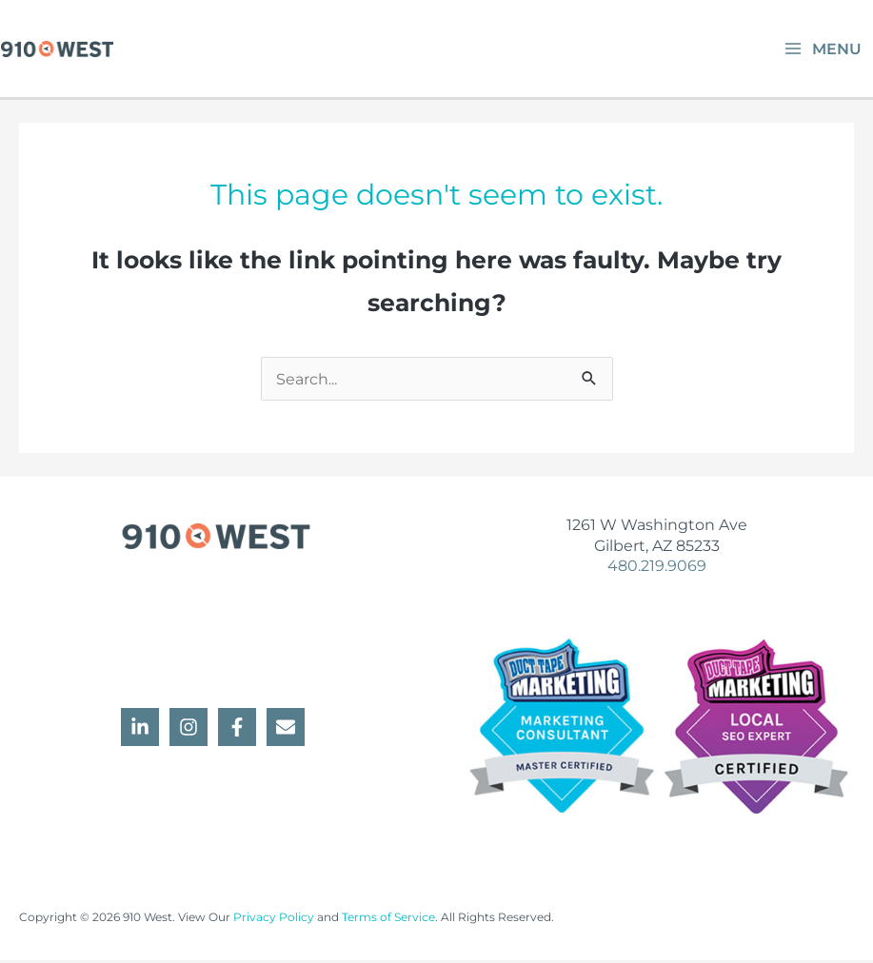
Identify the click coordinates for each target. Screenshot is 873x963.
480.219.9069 (656, 568)
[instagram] (191, 730)
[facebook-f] (240, 730)
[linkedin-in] (143, 730)
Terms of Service (388, 920)
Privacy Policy (273, 920)
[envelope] (288, 730)
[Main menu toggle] (822, 50)
